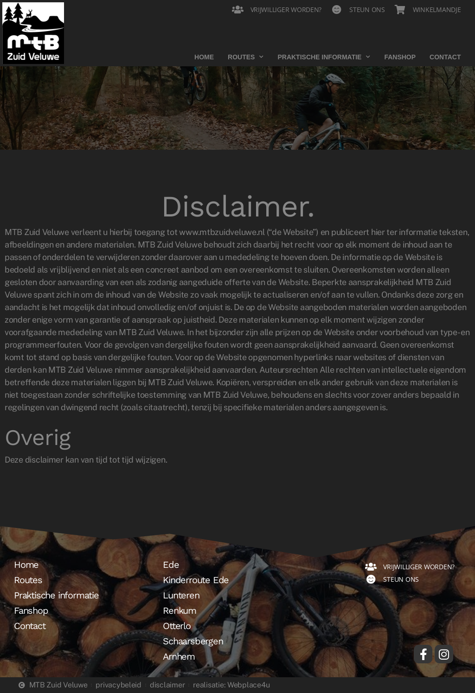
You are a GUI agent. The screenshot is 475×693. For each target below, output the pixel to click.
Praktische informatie (323, 57)
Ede (171, 564)
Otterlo (177, 625)
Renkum (179, 610)
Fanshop (400, 57)
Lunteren (181, 595)
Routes (245, 57)
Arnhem (179, 656)
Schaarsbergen (193, 641)
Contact (445, 57)
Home (204, 57)
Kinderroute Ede (196, 579)
